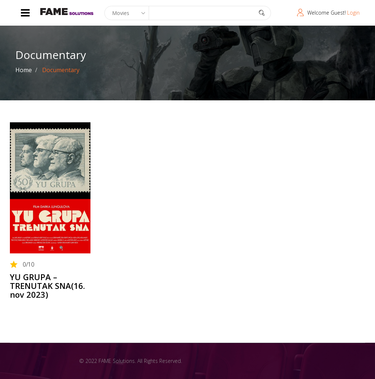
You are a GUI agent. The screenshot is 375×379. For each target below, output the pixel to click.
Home (23, 70)
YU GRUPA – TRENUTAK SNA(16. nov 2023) (47, 285)
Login (353, 12)
